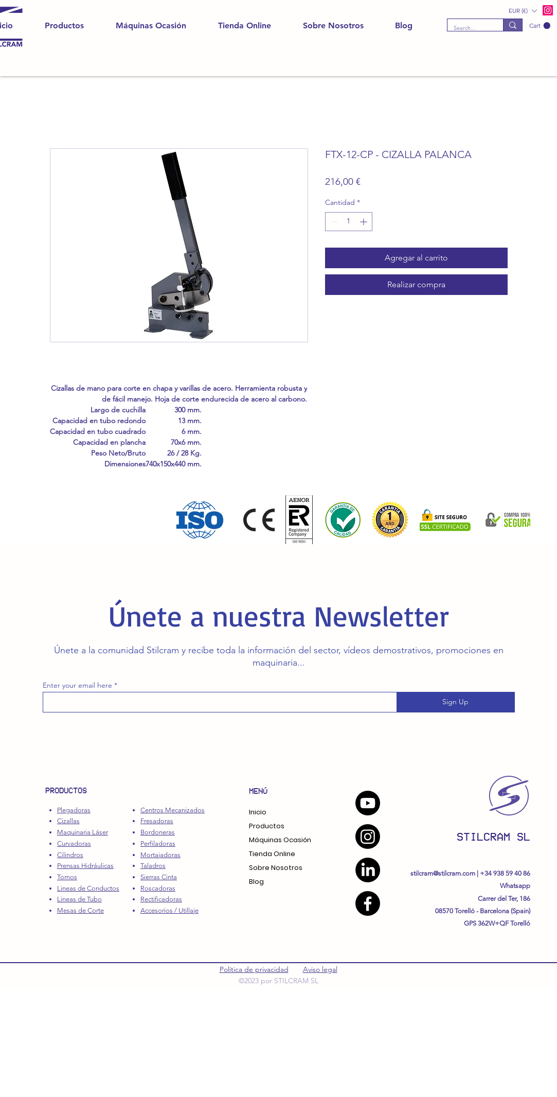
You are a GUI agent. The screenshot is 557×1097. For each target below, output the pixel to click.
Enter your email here (77, 685)
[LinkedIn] (367, 870)
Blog (256, 881)
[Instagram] (367, 836)
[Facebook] (367, 903)
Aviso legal (320, 969)
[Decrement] (333, 222)
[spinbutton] (348, 222)
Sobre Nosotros (275, 868)
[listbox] (522, 10)
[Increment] (364, 222)
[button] (539, 25)
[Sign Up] (456, 702)
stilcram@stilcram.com (442, 873)
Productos (266, 826)
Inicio (257, 812)
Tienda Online (272, 854)
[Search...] (467, 28)
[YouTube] (367, 803)
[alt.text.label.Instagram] (548, 10)
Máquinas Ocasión (280, 840)
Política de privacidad (254, 969)
